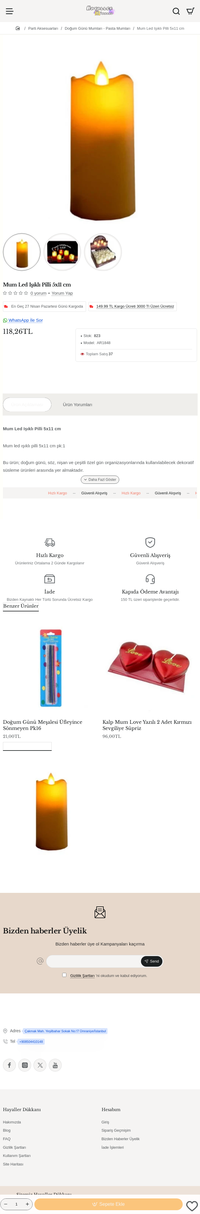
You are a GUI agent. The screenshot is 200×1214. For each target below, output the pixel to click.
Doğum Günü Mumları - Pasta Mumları (97, 28)
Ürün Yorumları (77, 404)
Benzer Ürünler (20, 606)
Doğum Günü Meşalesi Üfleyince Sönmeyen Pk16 (42, 725)
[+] (27, 1204)
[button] (108, 1204)
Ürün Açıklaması (27, 404)
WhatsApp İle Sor (23, 320)
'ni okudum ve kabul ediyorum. (104, 975)
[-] (6, 1204)
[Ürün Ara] (176, 11)
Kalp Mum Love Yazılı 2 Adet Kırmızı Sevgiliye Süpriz (146, 725)
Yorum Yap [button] (62, 293)
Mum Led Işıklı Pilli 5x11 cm (160, 28)
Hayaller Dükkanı (22, 1109)
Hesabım (111, 1109)
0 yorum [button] (38, 293)
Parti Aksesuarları (43, 28)
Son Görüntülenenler (27, 745)
